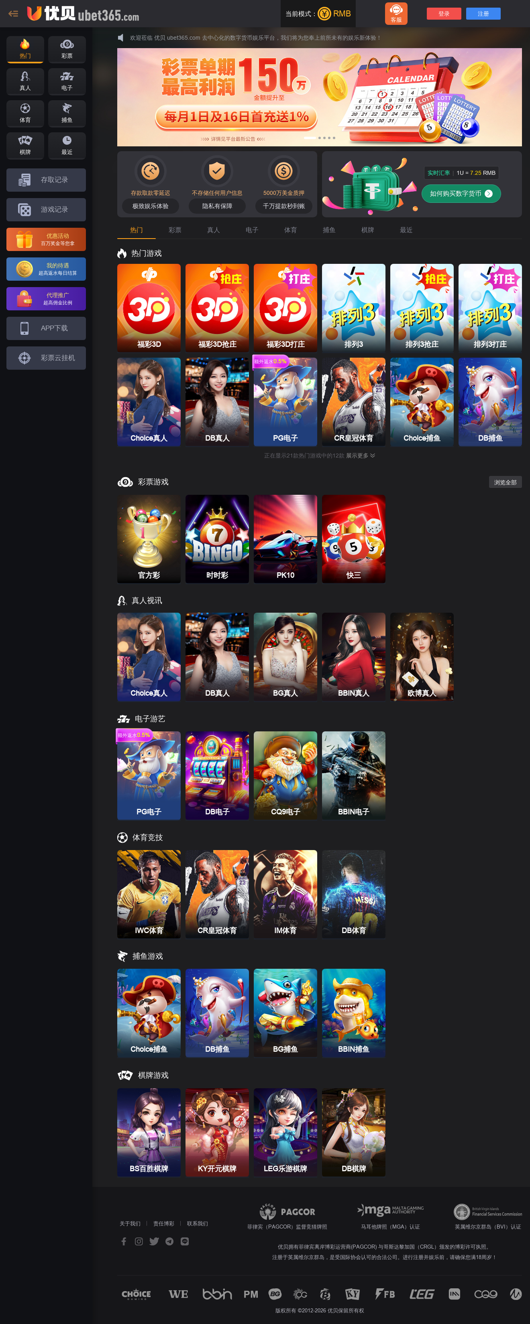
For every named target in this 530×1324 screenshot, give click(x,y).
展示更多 (360, 455)
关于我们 (130, 1223)
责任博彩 (163, 1223)
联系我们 (197, 1223)
